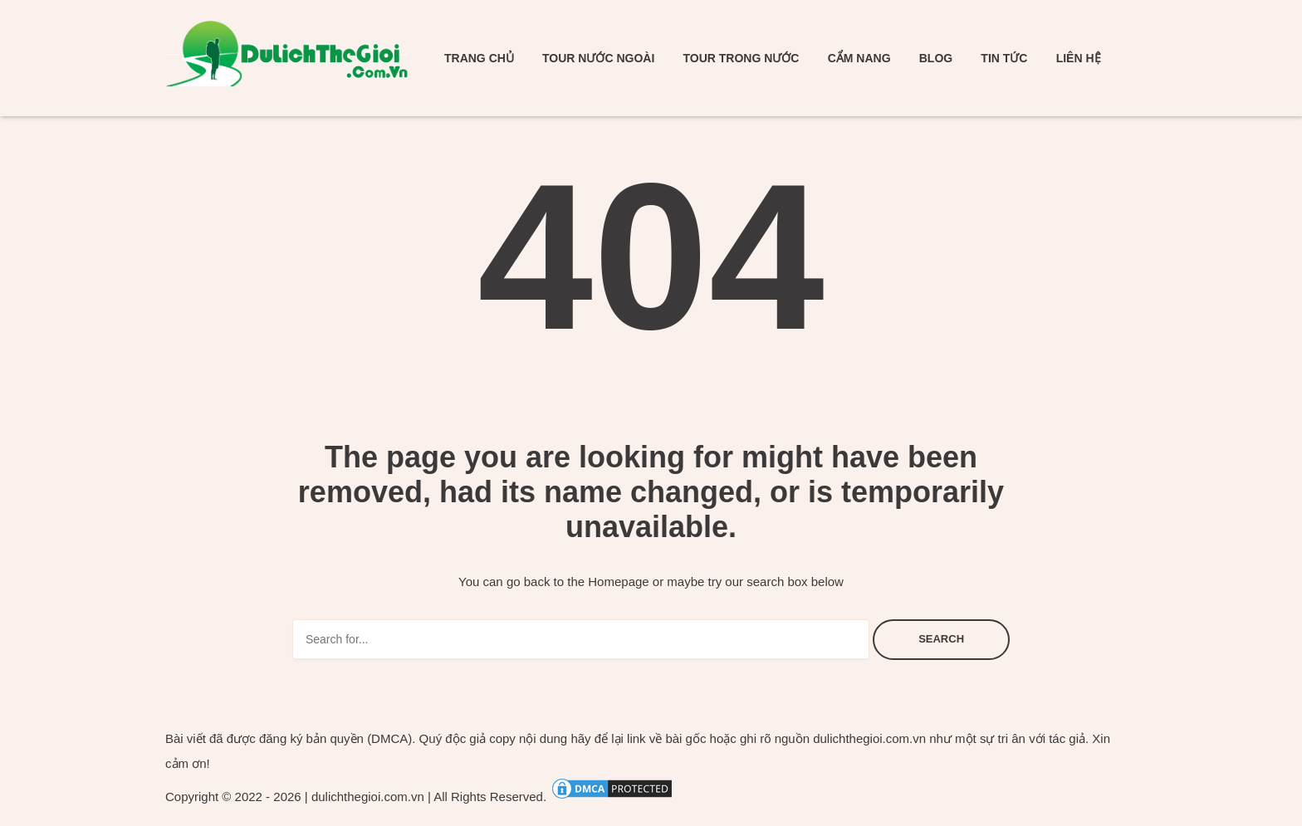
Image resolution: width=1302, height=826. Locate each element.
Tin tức (1004, 58)
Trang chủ (479, 58)
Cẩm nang (859, 58)
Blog (935, 58)
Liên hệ (1078, 58)
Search (941, 639)
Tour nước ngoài (598, 58)
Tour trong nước (741, 58)
